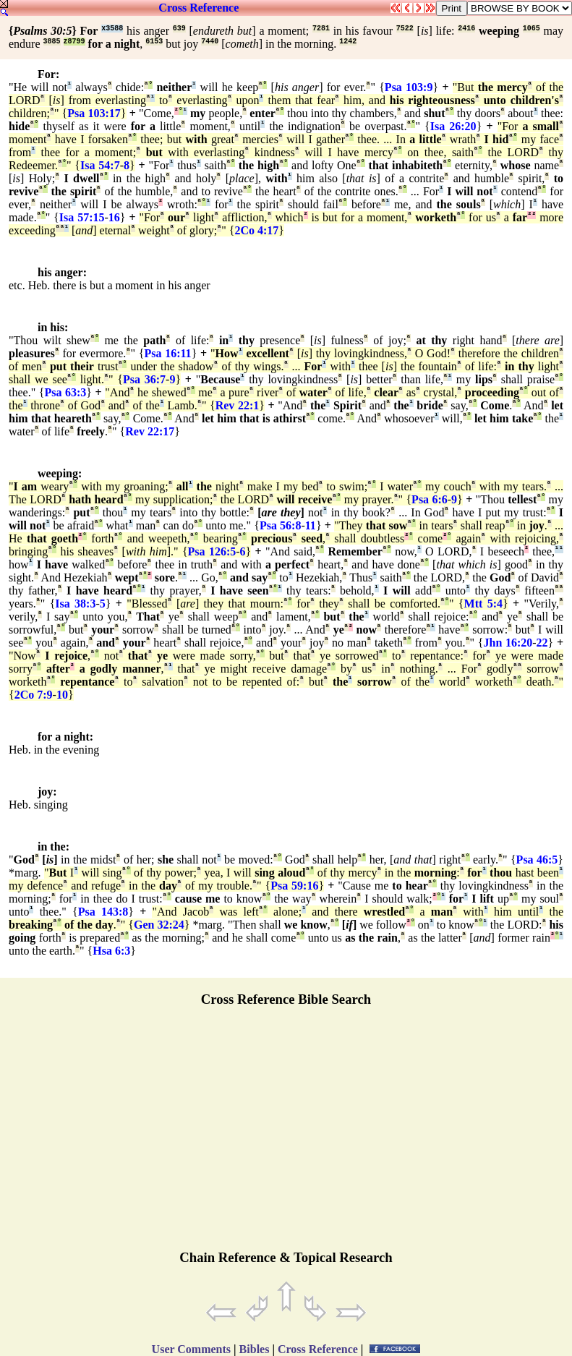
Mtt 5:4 (483, 603)
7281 (321, 29)
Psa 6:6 (429, 499)
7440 (209, 42)
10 (62, 694)
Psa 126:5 (212, 551)
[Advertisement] (286, 1134)
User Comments (191, 1349)
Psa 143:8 (103, 911)
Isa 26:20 (453, 126)
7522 (405, 29)
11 (310, 525)
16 (114, 217)
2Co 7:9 (33, 694)
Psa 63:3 (65, 392)
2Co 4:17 (256, 230)
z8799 (74, 42)
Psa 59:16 (294, 885)
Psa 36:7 (144, 379)
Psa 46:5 (537, 859)
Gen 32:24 (159, 924)
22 (542, 642)
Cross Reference (198, 7)
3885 (52, 42)
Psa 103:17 (94, 113)
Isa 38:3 (75, 603)
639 (179, 29)
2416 (466, 29)
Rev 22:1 (237, 405)
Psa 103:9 (409, 87)
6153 (154, 42)
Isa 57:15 (82, 217)
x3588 (112, 29)
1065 (531, 29)
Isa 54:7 (100, 165)
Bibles (254, 1349)
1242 (348, 42)
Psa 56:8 (281, 525)
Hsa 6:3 (111, 950)
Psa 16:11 (167, 353)
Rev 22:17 (149, 431)
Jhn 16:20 (507, 642)
